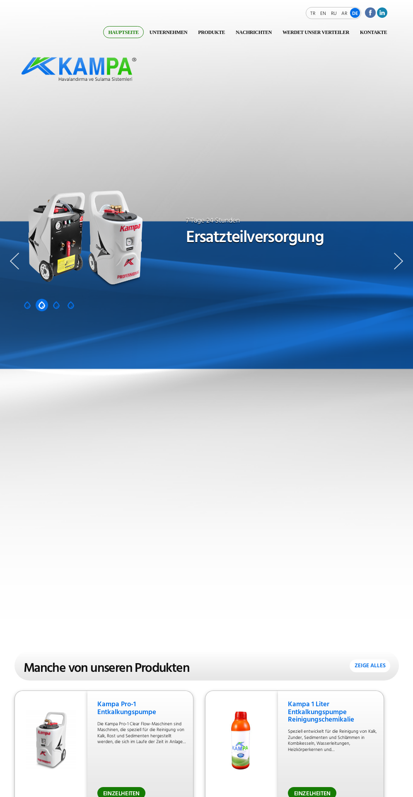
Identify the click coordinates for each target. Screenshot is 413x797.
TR (312, 14)
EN (323, 14)
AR (344, 14)
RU (334, 14)
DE (355, 14)
